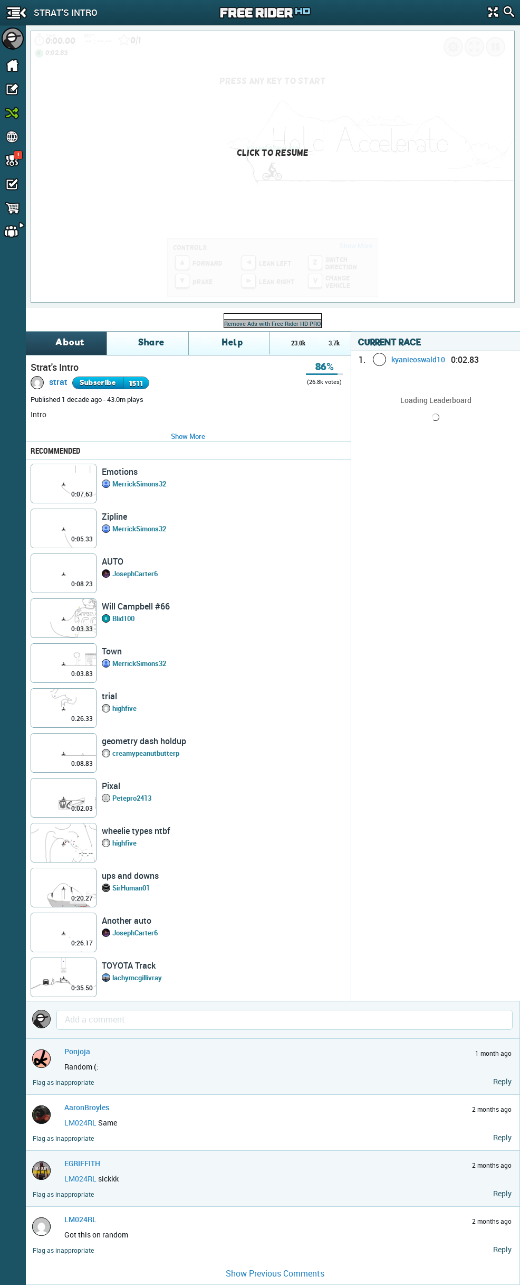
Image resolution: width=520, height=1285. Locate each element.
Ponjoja (77, 1051)
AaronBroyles (86, 1107)
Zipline (114, 516)
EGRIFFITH (82, 1163)
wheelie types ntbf (136, 831)
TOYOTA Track (129, 965)
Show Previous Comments (275, 1273)
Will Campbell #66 (136, 606)
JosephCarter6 (135, 573)
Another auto (126, 920)
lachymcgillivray (137, 977)
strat (58, 382)
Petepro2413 (131, 798)
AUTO (112, 561)
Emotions (120, 471)
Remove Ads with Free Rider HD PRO (272, 323)
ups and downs (130, 875)
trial (109, 696)
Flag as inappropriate (63, 1082)
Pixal (111, 786)
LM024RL (80, 1123)
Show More (188, 436)
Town (112, 651)
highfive (124, 708)
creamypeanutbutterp (145, 753)
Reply (502, 1081)
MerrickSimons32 (139, 484)
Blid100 (123, 618)
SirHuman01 (131, 888)
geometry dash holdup (144, 741)
